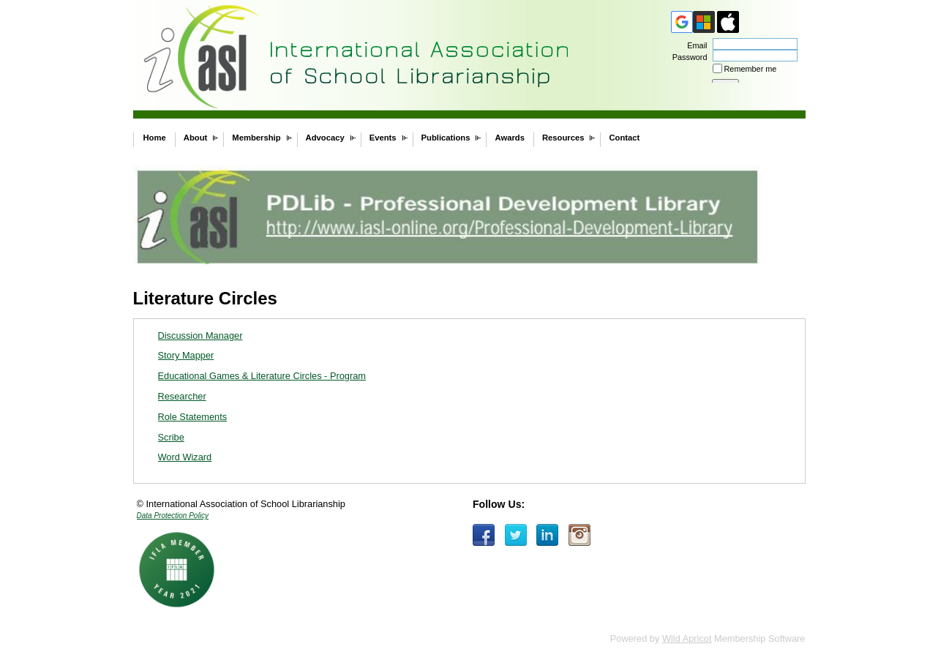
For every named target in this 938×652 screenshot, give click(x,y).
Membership (256, 137)
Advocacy (325, 137)
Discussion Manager (200, 335)
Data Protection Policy (173, 516)
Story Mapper (186, 355)
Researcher (182, 396)
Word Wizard (185, 456)
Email (694, 45)
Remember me (750, 68)
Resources (563, 137)
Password (687, 57)
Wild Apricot (687, 638)
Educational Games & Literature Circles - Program (262, 375)
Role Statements (193, 416)
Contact (624, 137)
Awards (509, 137)
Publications (445, 137)
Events (383, 137)
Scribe (171, 437)
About (196, 137)
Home (154, 137)
